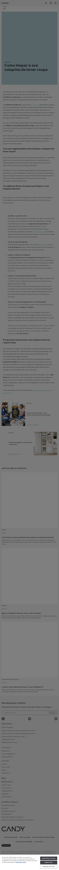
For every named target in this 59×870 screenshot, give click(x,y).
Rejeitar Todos (49, 862)
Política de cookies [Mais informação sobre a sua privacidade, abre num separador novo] (20, 862)
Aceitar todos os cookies (49, 858)
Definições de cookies (49, 866)
